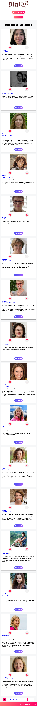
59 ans (9, 260)
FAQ (16, 704)
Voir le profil (18, 66)
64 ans (13, 302)
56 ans (7, 344)
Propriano (4, 470)
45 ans (9, 428)
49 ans (13, 679)
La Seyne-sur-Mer (6, 302)
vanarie (4, 552)
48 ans (9, 511)
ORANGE (4, 217)
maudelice (4, 677)
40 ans (11, 637)
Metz (3, 344)
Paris (3, 386)
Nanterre (4, 428)
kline (3, 134)
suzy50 (4, 175)
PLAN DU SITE (26, 704)
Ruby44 (4, 50)
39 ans (9, 470)
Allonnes (4, 595)
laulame (4, 510)
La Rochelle (5, 135)
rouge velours (5, 635)
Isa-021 (4, 594)
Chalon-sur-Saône (6, 177)
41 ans (10, 553)
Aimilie (3, 426)
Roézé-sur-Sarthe (6, 679)
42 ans (7, 386)
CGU (20, 704)
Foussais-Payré (6, 93)
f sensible (4, 384)
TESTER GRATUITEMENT (18, 12)
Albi (3, 51)
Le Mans (4, 260)
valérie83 (4, 301)
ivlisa (3, 343)
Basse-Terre (5, 553)
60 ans (13, 177)
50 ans (6, 51)
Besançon (4, 511)
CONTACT (33, 704)
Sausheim (4, 219)
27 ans (10, 135)
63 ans (9, 219)
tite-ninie (4, 468)
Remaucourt (5, 637)
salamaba (4, 259)
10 (32, 699)
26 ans (9, 595)
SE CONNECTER (18, 17)
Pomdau (4, 92)
